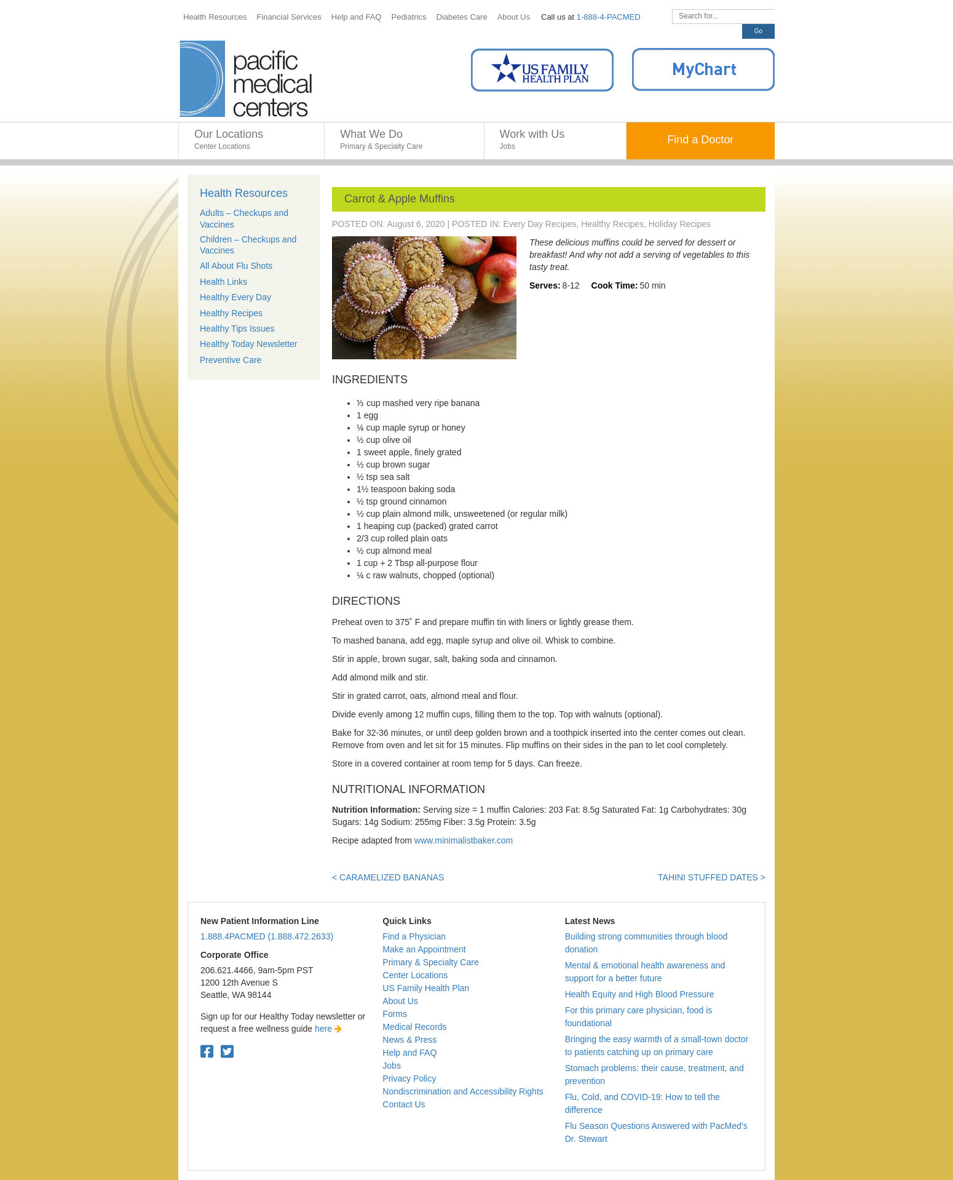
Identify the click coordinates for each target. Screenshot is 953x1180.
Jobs (391, 1065)
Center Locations (415, 975)
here (328, 1029)
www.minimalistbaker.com (463, 840)
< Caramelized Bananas (388, 877)
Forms (394, 1014)
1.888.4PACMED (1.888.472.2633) (266, 936)
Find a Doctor (700, 140)
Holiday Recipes (680, 224)
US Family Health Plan (425, 988)
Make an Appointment (423, 949)
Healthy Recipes (612, 224)
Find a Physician (414, 936)
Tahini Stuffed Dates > (711, 877)
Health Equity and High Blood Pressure (639, 994)
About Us (400, 1001)
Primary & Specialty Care (430, 962)
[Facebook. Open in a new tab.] (206, 1051)
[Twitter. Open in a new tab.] (227, 1051)
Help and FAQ (409, 1053)
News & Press (409, 1040)
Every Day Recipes (539, 224)
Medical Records (414, 1027)
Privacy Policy (409, 1078)
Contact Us (403, 1104)
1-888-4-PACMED (609, 17)
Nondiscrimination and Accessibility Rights (462, 1091)
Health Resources (244, 193)
